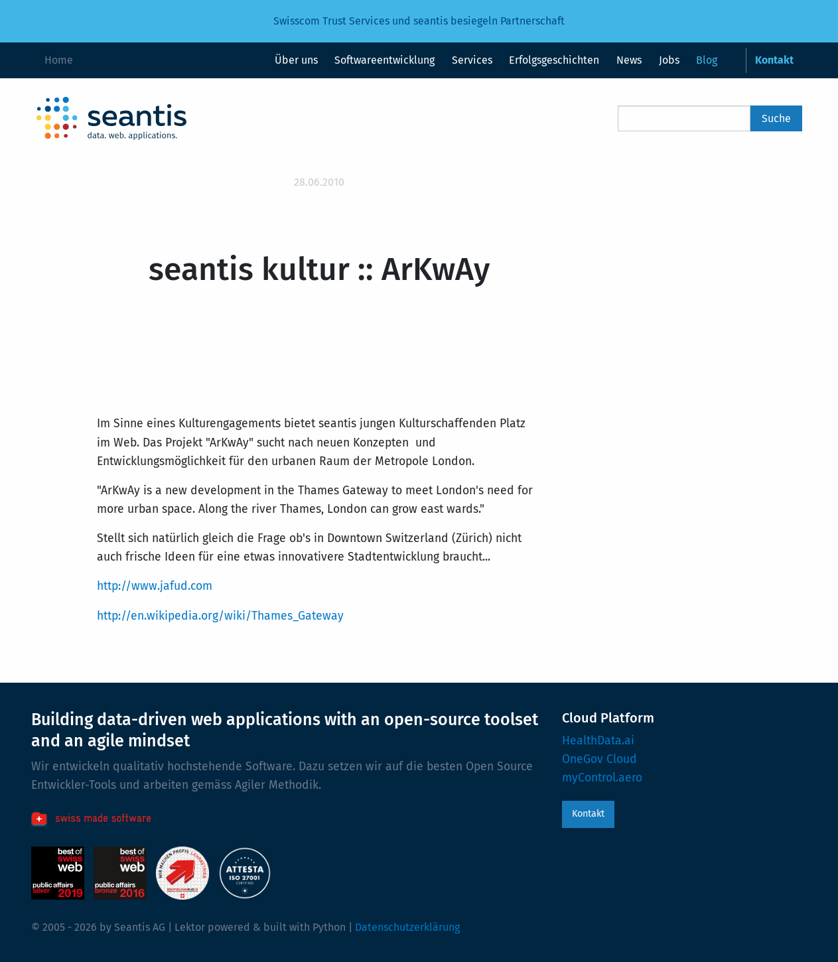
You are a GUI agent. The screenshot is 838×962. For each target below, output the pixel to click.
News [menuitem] (629, 60)
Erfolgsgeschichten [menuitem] (554, 60)
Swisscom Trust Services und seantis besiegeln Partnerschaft (419, 21)
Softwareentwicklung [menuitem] (384, 60)
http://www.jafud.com (154, 586)
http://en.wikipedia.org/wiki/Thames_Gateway (220, 616)
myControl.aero (602, 778)
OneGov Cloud (599, 759)
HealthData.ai (598, 741)
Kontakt (588, 813)
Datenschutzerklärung (407, 927)
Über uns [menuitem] (296, 60)
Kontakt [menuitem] (774, 60)
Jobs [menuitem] (669, 60)
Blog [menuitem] (706, 60)
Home (58, 60)
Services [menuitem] (472, 60)
